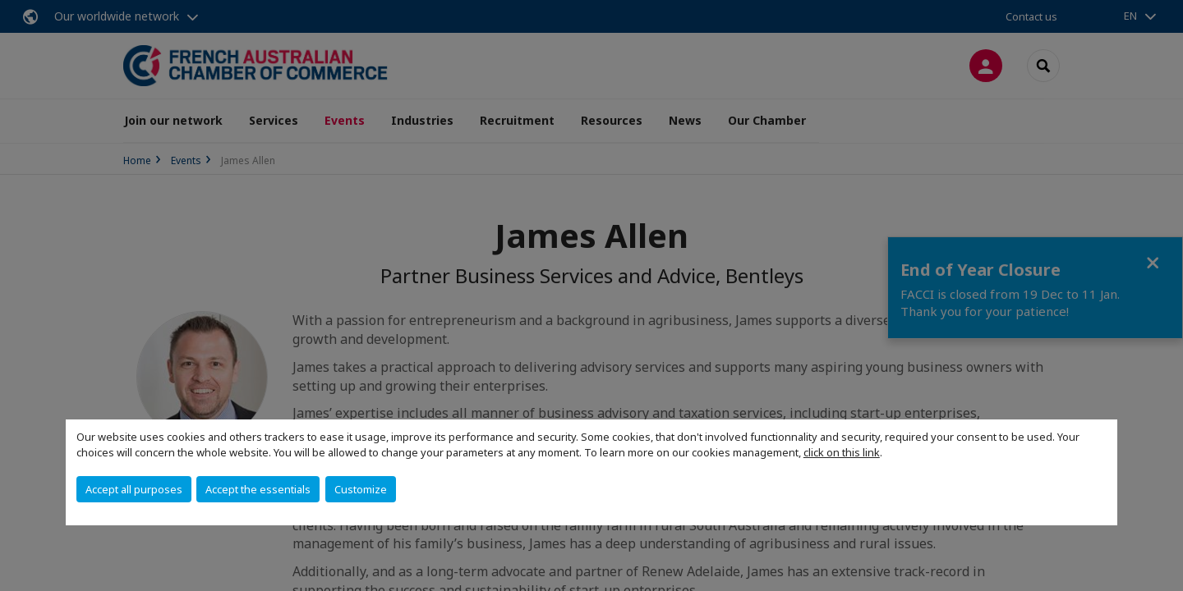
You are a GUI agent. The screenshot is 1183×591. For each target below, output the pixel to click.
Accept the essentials (258, 489)
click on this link (841, 452)
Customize (360, 489)
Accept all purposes (133, 489)
